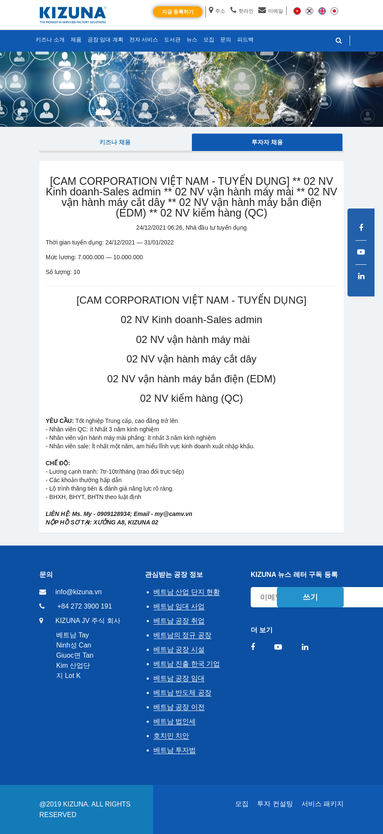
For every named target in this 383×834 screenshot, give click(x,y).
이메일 (270, 11)
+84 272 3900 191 (84, 606)
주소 (217, 11)
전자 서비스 (144, 39)
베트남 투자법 (174, 750)
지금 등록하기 (178, 12)
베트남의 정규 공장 (182, 635)
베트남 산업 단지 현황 (186, 591)
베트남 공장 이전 (179, 707)
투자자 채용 (267, 142)
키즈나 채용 (115, 142)
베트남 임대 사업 (179, 606)
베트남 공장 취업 (179, 620)
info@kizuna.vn (78, 591)
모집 (242, 803)
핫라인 (242, 11)
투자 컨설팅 (275, 803)
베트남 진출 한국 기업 (186, 663)
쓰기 (310, 597)
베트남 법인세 (174, 721)
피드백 (245, 39)
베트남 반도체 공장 (182, 692)
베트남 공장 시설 (179, 649)
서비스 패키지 (322, 803)
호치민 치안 (171, 735)
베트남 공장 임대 (179, 678)
